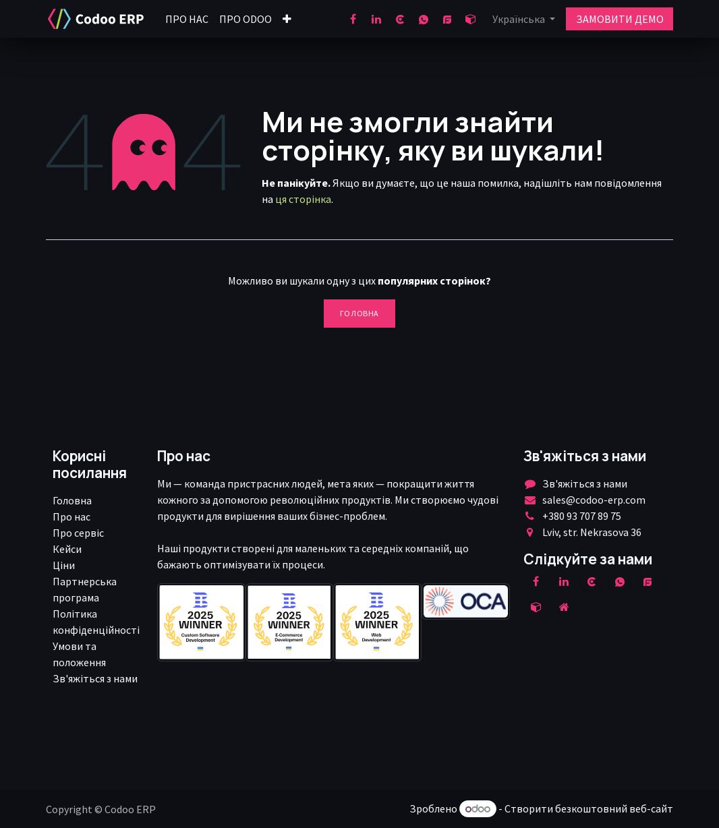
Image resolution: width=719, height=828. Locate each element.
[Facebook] (353, 19)
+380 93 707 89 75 (581, 516)
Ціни (64, 565)
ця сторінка (303, 199)
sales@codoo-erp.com (593, 499)
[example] (647, 581)
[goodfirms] (447, 19)
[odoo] (471, 19)
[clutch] (400, 19)
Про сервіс (78, 532)
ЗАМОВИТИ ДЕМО (620, 19)
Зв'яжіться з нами (95, 678)
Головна (359, 313)
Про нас (71, 516)
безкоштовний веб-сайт (614, 808)
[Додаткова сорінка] (564, 607)
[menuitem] (187, 18)
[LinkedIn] (376, 19)
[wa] (423, 19)
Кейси (67, 549)
